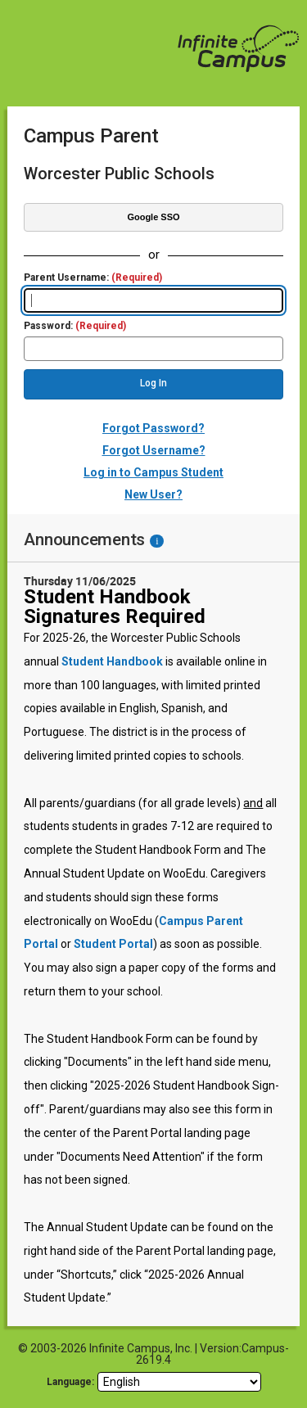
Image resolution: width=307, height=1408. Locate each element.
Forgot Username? (153, 450)
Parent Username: (93, 278)
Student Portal (113, 943)
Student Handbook (112, 661)
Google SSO (153, 217)
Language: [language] (70, 1382)
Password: (75, 326)
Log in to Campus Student (153, 472)
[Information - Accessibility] (157, 541)
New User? (153, 494)
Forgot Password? (153, 428)
